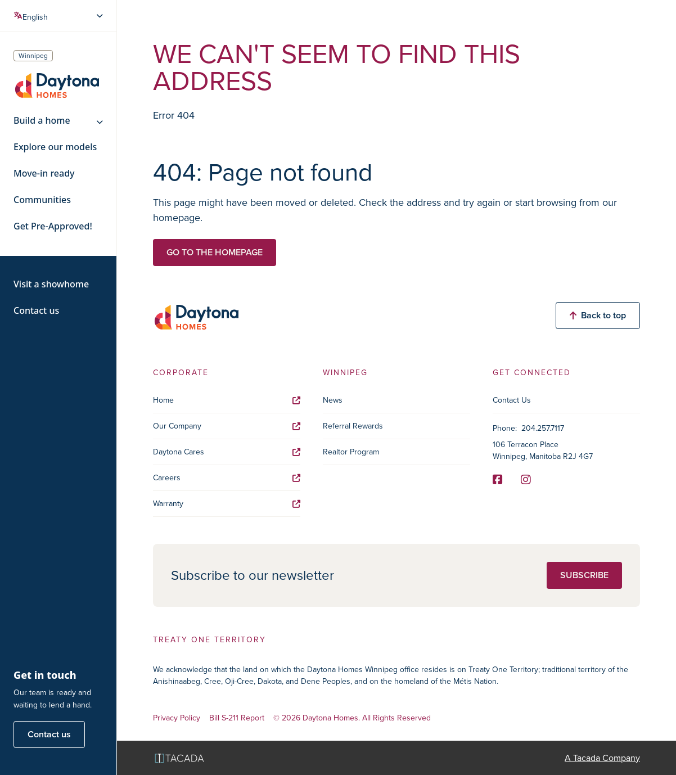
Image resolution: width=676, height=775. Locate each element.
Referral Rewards (353, 426)
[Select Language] (59, 15)
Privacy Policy (176, 718)
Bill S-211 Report (236, 718)
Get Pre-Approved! (52, 226)
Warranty (226, 504)
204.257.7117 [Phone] (542, 428)
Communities (42, 200)
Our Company (226, 426)
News (332, 400)
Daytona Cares (226, 452)
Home (226, 400)
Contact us (36, 311)
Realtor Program (351, 452)
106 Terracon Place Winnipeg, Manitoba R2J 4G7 (543, 450)
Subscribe (584, 575)
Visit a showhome (51, 284)
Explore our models (55, 147)
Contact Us (512, 400)
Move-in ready (44, 173)
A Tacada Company (602, 757)
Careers (226, 478)
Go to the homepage (214, 252)
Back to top (598, 315)
